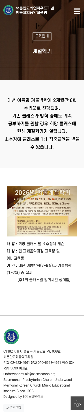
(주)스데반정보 (33, 397)
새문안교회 (13, 408)
